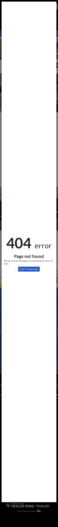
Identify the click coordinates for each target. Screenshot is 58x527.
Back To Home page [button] (29, 269)
